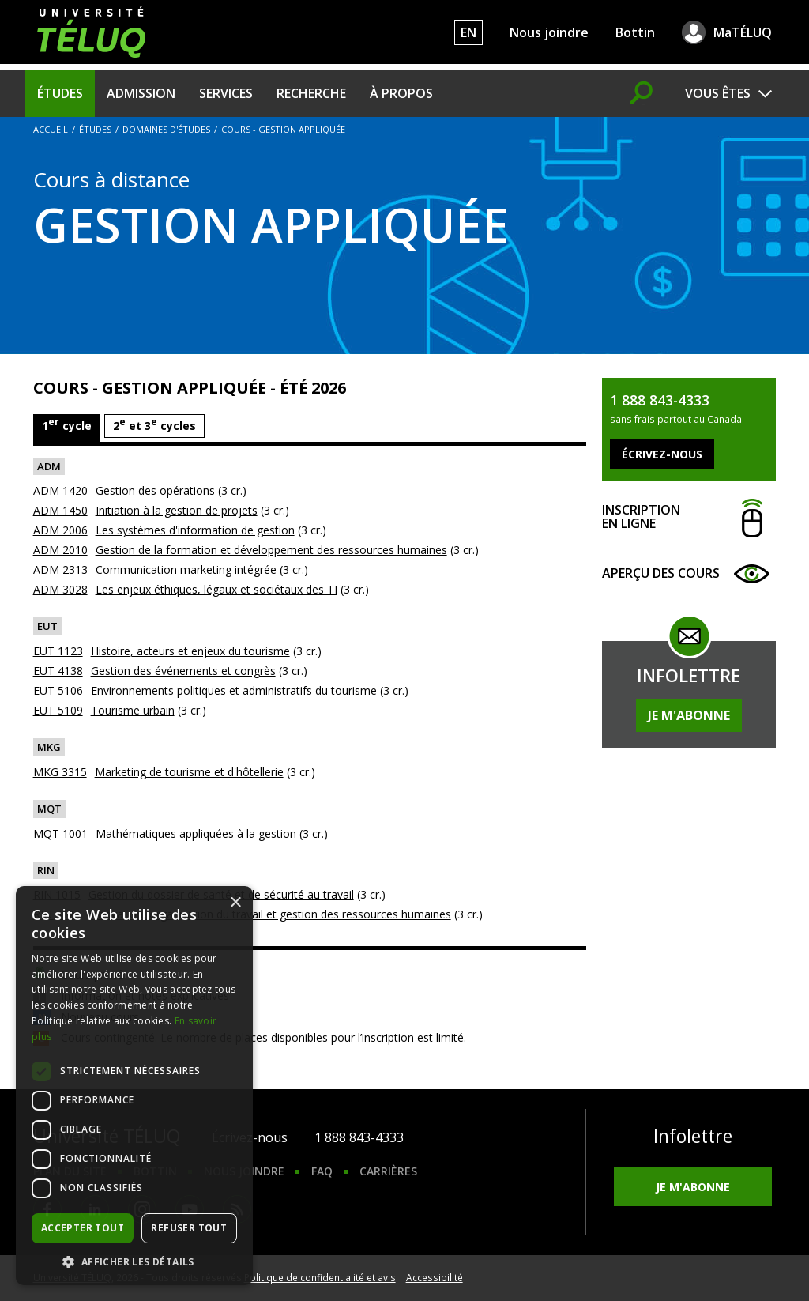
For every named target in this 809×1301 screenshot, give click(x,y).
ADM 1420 (60, 490)
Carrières (388, 1170)
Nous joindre (549, 32)
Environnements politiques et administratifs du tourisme (234, 690)
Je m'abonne (689, 715)
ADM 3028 (60, 589)
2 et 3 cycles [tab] (154, 424)
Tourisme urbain (133, 710)
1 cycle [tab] (67, 424)
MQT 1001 (60, 833)
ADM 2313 (60, 569)
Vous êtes (718, 93)
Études (60, 93)
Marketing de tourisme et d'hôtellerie (189, 771)
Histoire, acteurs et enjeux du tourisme (190, 650)
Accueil (50, 129)
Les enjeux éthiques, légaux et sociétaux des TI (216, 589)
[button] (134, 1261)
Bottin (635, 32)
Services (226, 93)
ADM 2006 (60, 529)
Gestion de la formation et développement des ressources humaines (271, 549)
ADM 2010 (60, 549)
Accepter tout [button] (82, 1228)
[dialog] (134, 1085)
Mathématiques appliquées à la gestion (196, 833)
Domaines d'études (166, 129)
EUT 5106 (58, 690)
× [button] (235, 903)
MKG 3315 (60, 771)
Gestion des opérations (155, 490)
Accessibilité (434, 1277)
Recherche (311, 93)
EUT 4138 (58, 670)
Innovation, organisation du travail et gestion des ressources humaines (269, 914)
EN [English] (468, 32)
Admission (141, 93)
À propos (401, 93)
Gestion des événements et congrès (183, 670)
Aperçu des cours (689, 573)
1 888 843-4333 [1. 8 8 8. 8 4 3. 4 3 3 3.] (359, 1137)
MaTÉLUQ (742, 32)
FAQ (322, 1170)
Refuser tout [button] (189, 1228)
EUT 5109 (58, 710)
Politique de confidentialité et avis (320, 1277)
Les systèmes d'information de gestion (195, 529)
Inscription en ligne (689, 517)
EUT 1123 (58, 650)
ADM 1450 (60, 510)
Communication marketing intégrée (186, 569)
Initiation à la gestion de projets (177, 510)
